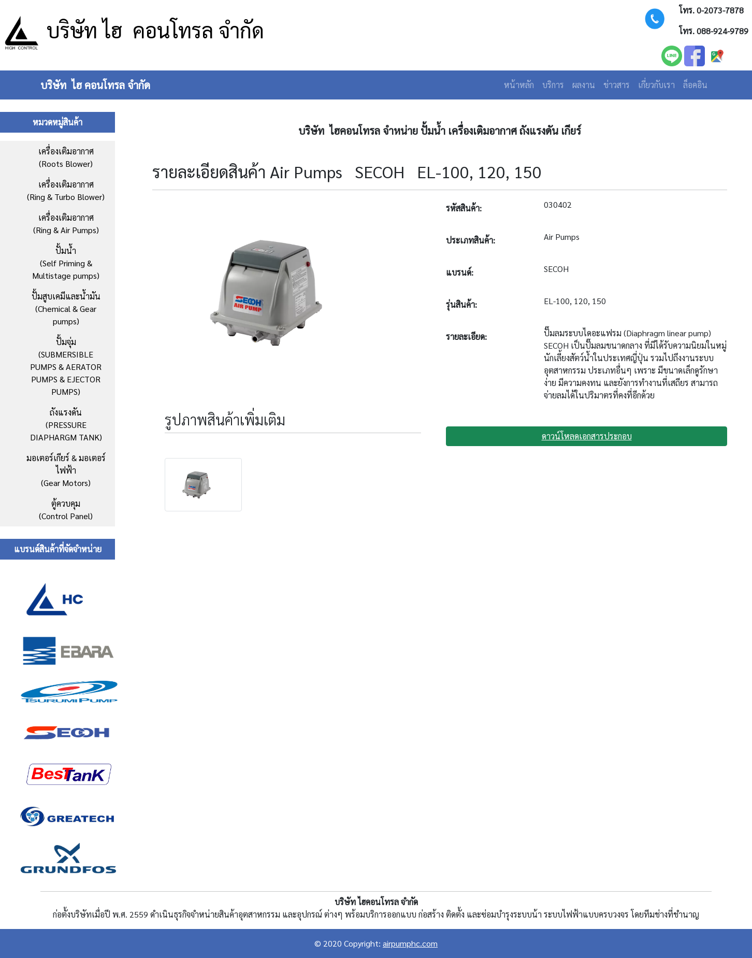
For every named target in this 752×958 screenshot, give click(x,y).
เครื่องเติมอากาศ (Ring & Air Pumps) (66, 223)
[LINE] (671, 54)
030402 (558, 204)
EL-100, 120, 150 (575, 300)
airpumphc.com (410, 943)
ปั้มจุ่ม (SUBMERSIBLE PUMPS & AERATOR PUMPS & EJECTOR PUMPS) (66, 366)
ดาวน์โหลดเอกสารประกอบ (587, 436)
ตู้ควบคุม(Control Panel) (66, 509)
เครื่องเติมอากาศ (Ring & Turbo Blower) (66, 190)
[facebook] (694, 54)
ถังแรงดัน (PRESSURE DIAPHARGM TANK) (66, 424)
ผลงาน (583, 84)
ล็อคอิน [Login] (695, 84)
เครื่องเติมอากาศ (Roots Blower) (66, 157)
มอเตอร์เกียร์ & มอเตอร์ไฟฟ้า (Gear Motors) (66, 470)
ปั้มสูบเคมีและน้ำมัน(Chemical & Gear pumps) (66, 308)
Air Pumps (562, 236)
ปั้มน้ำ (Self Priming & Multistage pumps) (65, 263)
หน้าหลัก (519, 84)
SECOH (556, 268)
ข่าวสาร (616, 84)
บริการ (553, 84)
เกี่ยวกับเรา (656, 84)
